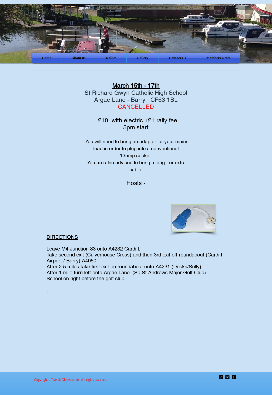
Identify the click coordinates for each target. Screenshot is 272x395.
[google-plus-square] (221, 377)
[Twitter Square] (227, 377)
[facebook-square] (234, 377)
